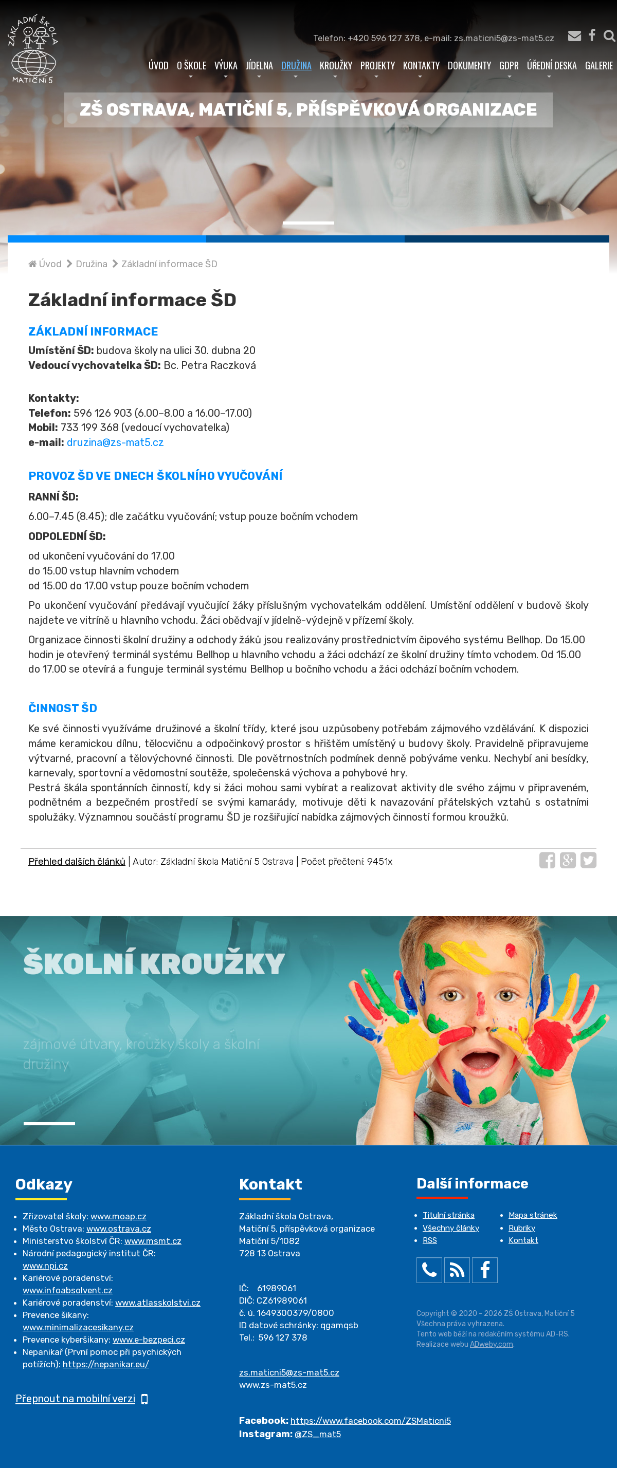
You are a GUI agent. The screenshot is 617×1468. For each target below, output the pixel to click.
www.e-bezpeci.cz (149, 1339)
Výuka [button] (226, 68)
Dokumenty (469, 65)
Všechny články (451, 1228)
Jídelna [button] (259, 68)
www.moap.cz (118, 1216)
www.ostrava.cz (118, 1228)
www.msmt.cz (153, 1241)
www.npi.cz (45, 1265)
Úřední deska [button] (552, 68)
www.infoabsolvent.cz (68, 1290)
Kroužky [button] (336, 68)
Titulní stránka (449, 1215)
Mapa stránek (533, 1215)
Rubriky (522, 1228)
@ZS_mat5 (318, 1434)
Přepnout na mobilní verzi (81, 1398)
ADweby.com (491, 1344)
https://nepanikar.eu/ (106, 1364)
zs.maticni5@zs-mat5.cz (289, 1372)
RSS (430, 1240)
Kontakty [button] (421, 68)
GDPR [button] (509, 68)
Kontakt (523, 1240)
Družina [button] (296, 68)
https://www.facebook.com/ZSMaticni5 (371, 1421)
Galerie (599, 65)
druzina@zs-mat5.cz (115, 442)
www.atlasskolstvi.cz (158, 1302)
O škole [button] (191, 68)
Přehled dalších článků (76, 861)
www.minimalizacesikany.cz (78, 1327)
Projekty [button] (377, 68)
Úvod (159, 65)
